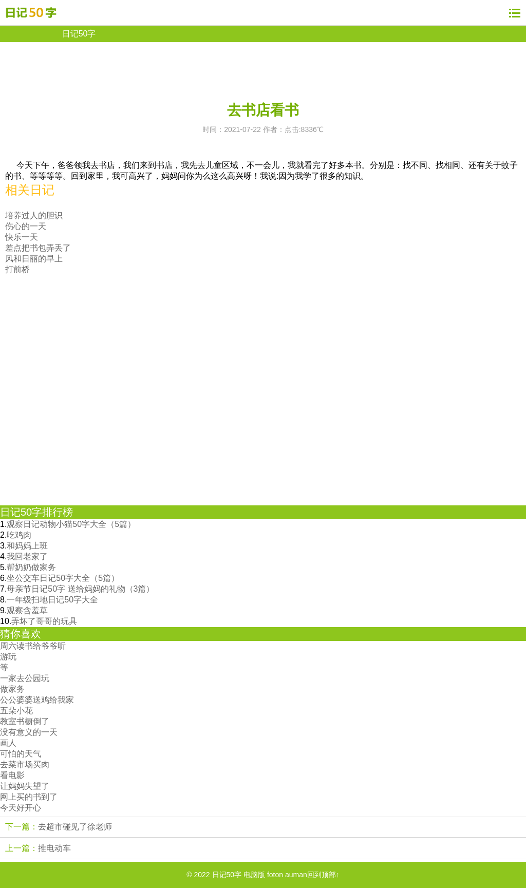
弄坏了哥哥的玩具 (44, 621)
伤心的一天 (25, 226)
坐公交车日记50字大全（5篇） (63, 578)
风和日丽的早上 (34, 258)
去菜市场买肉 (24, 764)
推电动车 (54, 848)
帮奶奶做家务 (31, 567)
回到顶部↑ (323, 875)
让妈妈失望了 (24, 786)
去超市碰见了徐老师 (75, 826)
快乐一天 (21, 237)
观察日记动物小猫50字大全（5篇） (71, 524)
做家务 (12, 689)
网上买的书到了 (29, 796)
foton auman (287, 875)
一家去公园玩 (24, 678)
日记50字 (79, 33)
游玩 (8, 656)
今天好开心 (20, 807)
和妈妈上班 (27, 545)
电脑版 (254, 875)
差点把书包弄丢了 (38, 247)
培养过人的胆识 (34, 215)
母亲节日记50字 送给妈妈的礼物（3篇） (80, 588)
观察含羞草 (27, 610)
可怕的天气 (20, 753)
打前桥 (17, 269)
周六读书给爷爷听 (33, 645)
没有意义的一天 (29, 732)
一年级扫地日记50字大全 (52, 599)
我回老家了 (27, 556)
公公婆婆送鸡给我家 (37, 699)
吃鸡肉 (19, 535)
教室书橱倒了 (24, 721)
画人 (8, 743)
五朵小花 (16, 710)
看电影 (12, 775)
